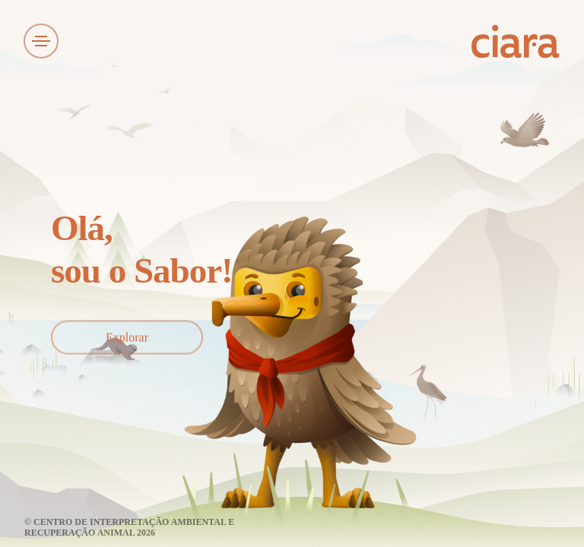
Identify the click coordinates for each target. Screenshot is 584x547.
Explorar (127, 337)
